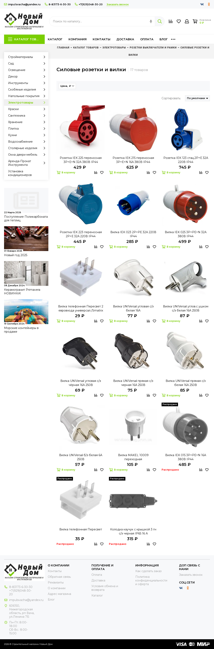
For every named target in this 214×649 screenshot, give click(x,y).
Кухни (27, 135)
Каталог (55, 39)
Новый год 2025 (15, 255)
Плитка (27, 129)
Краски (27, 109)
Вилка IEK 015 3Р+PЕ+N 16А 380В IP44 (185, 457)
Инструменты (27, 83)
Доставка (125, 39)
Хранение (27, 122)
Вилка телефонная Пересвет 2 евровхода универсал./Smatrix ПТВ (80, 308)
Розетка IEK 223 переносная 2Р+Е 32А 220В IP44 (81, 234)
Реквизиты (56, 582)
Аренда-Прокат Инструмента (27, 163)
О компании (56, 588)
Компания (77, 39)
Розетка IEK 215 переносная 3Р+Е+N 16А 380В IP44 (133, 160)
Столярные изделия (27, 148)
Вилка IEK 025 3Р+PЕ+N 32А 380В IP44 (185, 234)
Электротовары (27, 102)
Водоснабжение (27, 142)
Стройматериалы (27, 57)
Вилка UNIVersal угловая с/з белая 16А (133, 308)
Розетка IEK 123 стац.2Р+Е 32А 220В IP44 (185, 160)
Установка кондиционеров (20, 173)
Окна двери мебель (27, 155)
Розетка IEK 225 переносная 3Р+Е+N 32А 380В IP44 (81, 160)
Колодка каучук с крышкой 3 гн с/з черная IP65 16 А (133, 531)
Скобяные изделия (27, 89)
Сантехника (27, 116)
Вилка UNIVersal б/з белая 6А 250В (80, 457)
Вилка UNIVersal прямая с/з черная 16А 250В (133, 383)
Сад (27, 63)
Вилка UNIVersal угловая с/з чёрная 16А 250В (80, 383)
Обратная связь (59, 577)
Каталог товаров (26, 39)
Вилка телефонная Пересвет (80, 529)
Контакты (101, 39)
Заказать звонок (191, 575)
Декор (27, 76)
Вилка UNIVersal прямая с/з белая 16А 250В (186, 383)
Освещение (27, 70)
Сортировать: (171, 98)
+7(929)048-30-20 (89, 4)
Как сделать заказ (148, 571)
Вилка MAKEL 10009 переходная (133, 457)
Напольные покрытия (27, 96)
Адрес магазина (59, 594)
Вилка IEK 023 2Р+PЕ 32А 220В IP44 (133, 234)
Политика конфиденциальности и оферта (151, 580)
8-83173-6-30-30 (58, 4)
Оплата (146, 39)
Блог (164, 39)
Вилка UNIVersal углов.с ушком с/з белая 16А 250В (185, 308)
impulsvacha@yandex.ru (22, 4)
